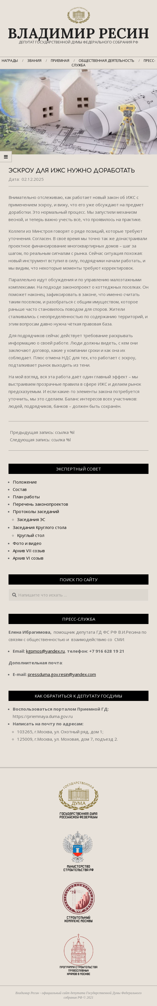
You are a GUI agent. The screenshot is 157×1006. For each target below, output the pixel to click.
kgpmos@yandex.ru (45, 651)
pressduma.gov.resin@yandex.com (62, 674)
